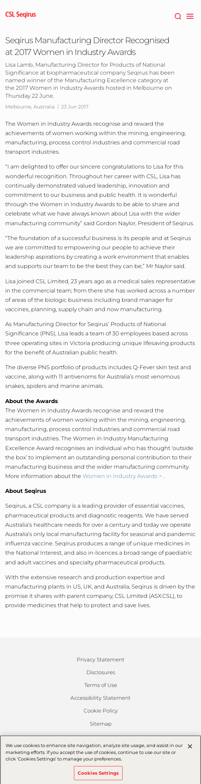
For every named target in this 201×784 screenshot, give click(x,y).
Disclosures (100, 672)
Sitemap (101, 723)
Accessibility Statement (100, 698)
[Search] (178, 15)
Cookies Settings (98, 774)
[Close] (190, 748)
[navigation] (190, 15)
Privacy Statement (100, 659)
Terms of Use (100, 685)
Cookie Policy (101, 710)
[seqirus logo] (20, 15)
